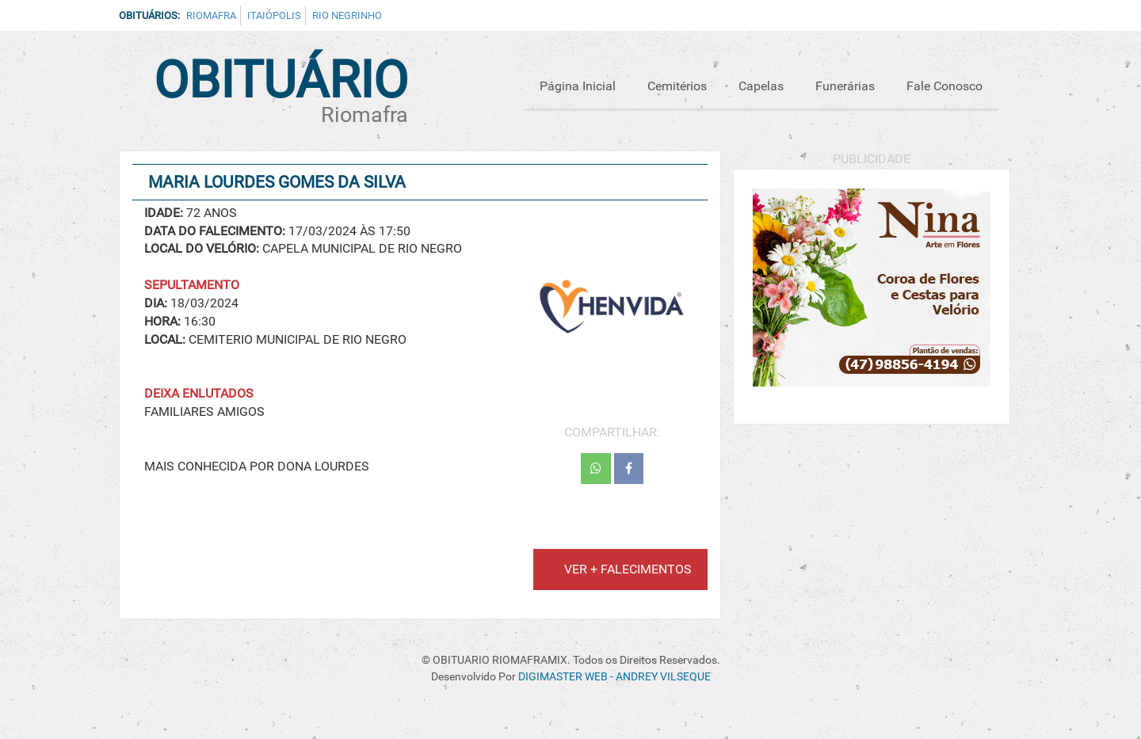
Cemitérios (677, 85)
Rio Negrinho (347, 15)
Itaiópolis (274, 15)
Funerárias (845, 85)
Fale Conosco (944, 85)
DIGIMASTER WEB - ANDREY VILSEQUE (614, 677)
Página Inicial (578, 85)
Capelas (761, 85)
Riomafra (211, 15)
